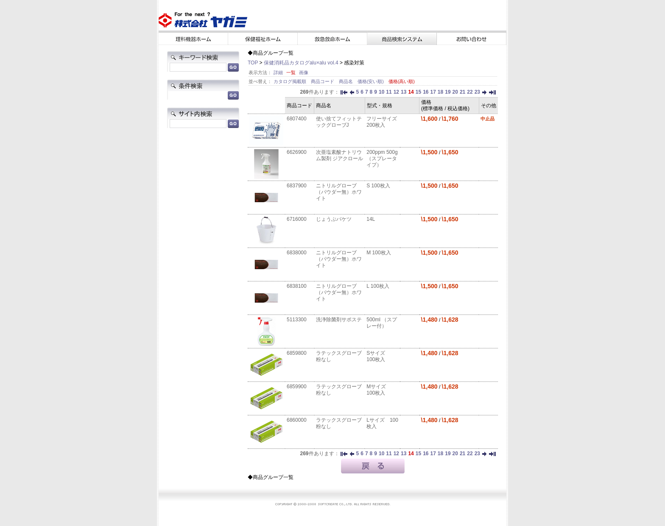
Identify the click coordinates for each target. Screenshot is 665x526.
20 (455, 92)
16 (425, 92)
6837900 (297, 186)
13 (403, 92)
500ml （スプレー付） (381, 323)
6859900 (297, 387)
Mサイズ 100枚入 (378, 390)
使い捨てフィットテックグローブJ (339, 122)
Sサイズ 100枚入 (378, 356)
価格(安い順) (371, 81)
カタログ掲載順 (290, 81)
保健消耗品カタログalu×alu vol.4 (301, 63)
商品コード (323, 81)
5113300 (297, 320)
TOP (253, 63)
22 (469, 92)
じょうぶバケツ (334, 219)
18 (440, 92)
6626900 (297, 152)
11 (388, 92)
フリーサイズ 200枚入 (381, 122)
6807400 (297, 119)
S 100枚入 (378, 186)
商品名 (346, 81)
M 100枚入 (378, 253)
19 (447, 92)
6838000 (297, 253)
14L (370, 219)
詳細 (278, 72)
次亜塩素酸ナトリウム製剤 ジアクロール (339, 155)
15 (418, 92)
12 (396, 92)
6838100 (297, 286)
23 (477, 92)
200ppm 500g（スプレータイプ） (381, 158)
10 (381, 92)
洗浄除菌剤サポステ (339, 320)
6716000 (297, 219)
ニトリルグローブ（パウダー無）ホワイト (339, 192)
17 (433, 92)
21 (462, 92)
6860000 (297, 420)
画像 (303, 72)
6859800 (297, 353)
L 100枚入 (377, 286)
